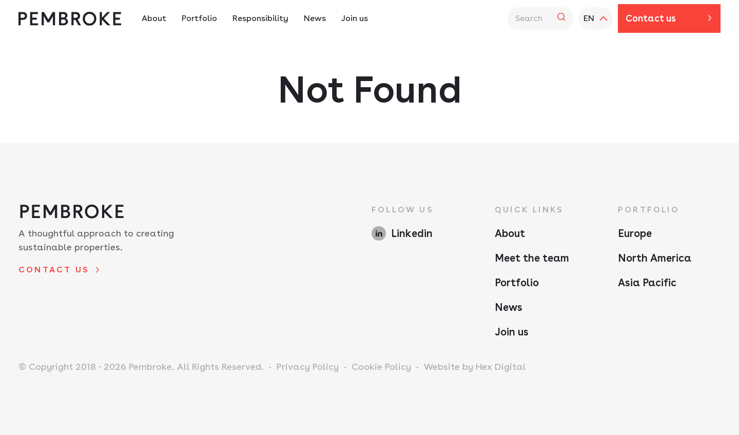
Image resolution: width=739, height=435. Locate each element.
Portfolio (517, 282)
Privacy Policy (308, 366)
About (510, 233)
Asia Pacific (647, 282)
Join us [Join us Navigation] (354, 18)
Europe (635, 233)
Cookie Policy (381, 366)
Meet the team (532, 258)
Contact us (651, 18)
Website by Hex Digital (475, 366)
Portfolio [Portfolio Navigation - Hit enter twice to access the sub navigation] (199, 18)
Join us (512, 332)
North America (654, 258)
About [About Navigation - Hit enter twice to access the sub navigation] (154, 18)
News (508, 307)
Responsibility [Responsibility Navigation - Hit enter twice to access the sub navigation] (260, 18)
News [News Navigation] (315, 18)
